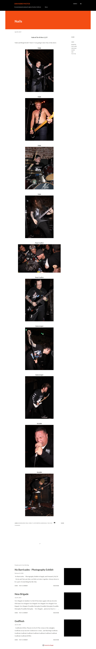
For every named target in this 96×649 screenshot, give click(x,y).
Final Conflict (74, 46)
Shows (46, 7)
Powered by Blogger (48, 645)
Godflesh (19, 621)
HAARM (73, 50)
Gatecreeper (74, 48)
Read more (56, 585)
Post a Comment (23, 585)
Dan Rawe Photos (22, 4)
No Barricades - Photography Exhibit (34, 569)
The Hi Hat (73, 53)
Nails (72, 51)
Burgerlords (73, 44)
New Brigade (21, 594)
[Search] (75, 4)
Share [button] (72, 37)
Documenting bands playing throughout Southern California (27, 7)
